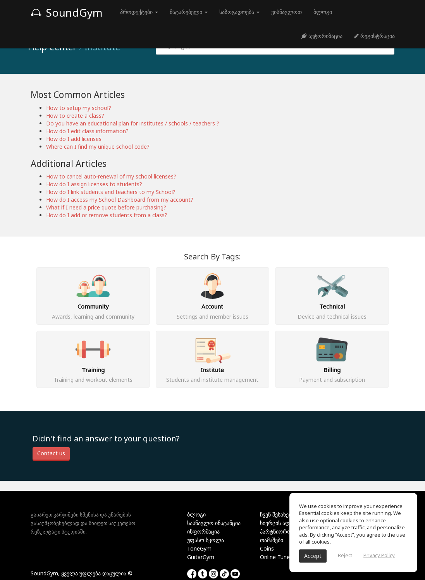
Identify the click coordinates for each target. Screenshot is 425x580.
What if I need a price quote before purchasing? (106, 207)
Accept (313, 555)
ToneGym (199, 548)
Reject (345, 555)
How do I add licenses (74, 138)
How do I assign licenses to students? (94, 184)
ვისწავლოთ (286, 11)
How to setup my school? (78, 108)
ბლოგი (322, 11)
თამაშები (271, 540)
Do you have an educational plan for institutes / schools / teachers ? (132, 123)
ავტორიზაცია (321, 35)
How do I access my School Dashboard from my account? (119, 199)
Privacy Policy (379, 555)
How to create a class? (75, 115)
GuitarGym (200, 557)
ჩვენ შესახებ (275, 514)
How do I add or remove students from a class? (106, 215)
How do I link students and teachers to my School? (111, 192)
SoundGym (67, 12)
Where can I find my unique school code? (98, 146)
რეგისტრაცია (374, 35)
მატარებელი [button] (189, 11)
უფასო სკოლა (205, 540)
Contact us (51, 453)
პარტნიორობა (278, 531)
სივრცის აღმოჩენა (283, 523)
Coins (267, 548)
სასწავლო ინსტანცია (214, 523)
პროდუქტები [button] (139, 11)
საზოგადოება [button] (239, 11)
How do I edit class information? (87, 131)
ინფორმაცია (203, 531)
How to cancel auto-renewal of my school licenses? (111, 176)
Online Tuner (276, 557)
